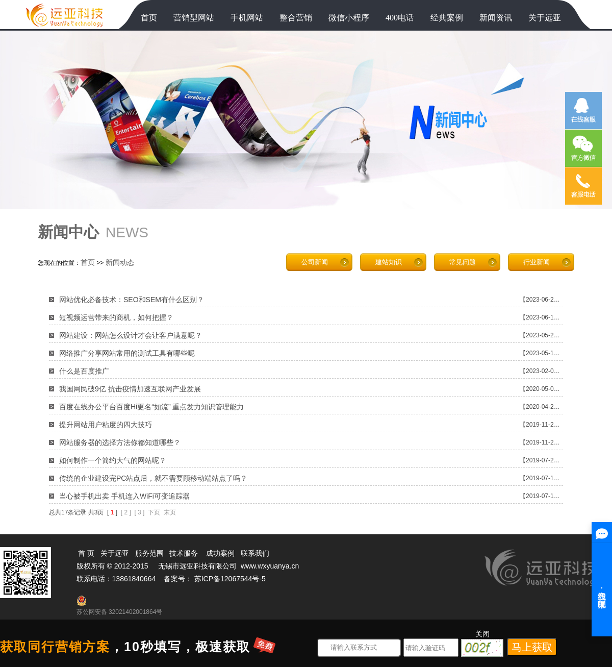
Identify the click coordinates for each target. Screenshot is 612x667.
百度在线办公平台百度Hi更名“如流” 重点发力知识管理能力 (151, 407)
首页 (149, 17)
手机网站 (247, 17)
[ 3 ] (139, 512)
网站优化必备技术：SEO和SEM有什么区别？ (131, 299)
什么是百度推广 (84, 371)
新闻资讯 (495, 17)
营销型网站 (193, 17)
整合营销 (295, 17)
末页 (170, 512)
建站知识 (388, 262)
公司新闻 (314, 262)
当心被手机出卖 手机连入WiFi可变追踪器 (124, 496)
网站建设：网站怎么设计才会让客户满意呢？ (130, 335)
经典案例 (446, 17)
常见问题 (462, 262)
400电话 (400, 17)
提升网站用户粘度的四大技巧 (105, 425)
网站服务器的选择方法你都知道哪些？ (120, 442)
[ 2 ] (126, 512)
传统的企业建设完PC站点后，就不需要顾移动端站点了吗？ (153, 478)
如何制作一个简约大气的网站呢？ (112, 460)
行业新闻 (536, 262)
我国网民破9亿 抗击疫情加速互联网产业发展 (130, 389)
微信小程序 (348, 17)
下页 (154, 512)
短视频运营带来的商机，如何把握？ (116, 317)
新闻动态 (120, 262)
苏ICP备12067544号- (228, 579)
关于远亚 (544, 17)
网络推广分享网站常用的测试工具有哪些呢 (127, 353)
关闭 (482, 634)
